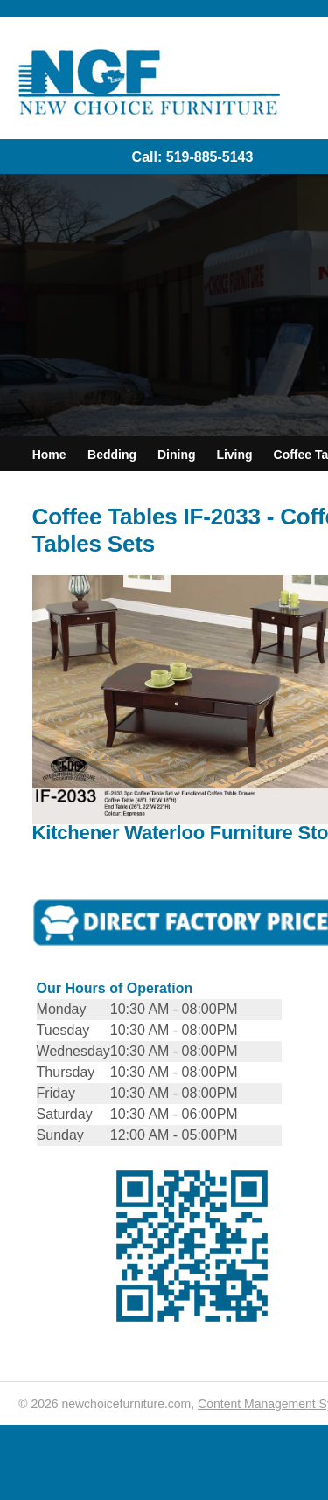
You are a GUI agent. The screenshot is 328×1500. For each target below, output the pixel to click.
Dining (176, 455)
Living (234, 455)
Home (49, 455)
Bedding (111, 455)
